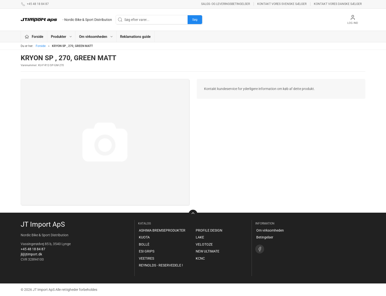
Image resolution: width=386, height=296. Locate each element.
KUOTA (144, 237)
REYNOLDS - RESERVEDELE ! (161, 265)
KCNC (200, 258)
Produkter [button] (61, 37)
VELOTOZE (204, 244)
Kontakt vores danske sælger (338, 4)
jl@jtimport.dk (31, 254)
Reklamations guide (135, 37)
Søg (194, 19)
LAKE (200, 237)
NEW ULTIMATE (207, 251)
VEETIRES (146, 258)
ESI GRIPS (146, 251)
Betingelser (264, 237)
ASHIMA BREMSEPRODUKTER (162, 230)
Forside (41, 46)
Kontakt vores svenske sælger (281, 4)
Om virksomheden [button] (96, 37)
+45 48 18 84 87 (33, 249)
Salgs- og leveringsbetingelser (225, 4)
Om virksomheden (270, 230)
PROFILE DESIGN (209, 230)
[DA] (66, 20)
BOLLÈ (144, 244)
